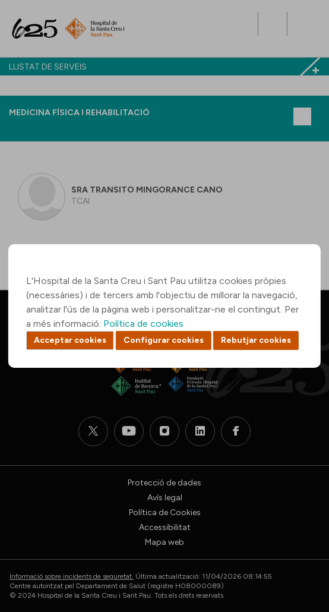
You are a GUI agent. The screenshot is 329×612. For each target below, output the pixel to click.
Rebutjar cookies (256, 340)
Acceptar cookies (70, 340)
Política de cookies (143, 323)
